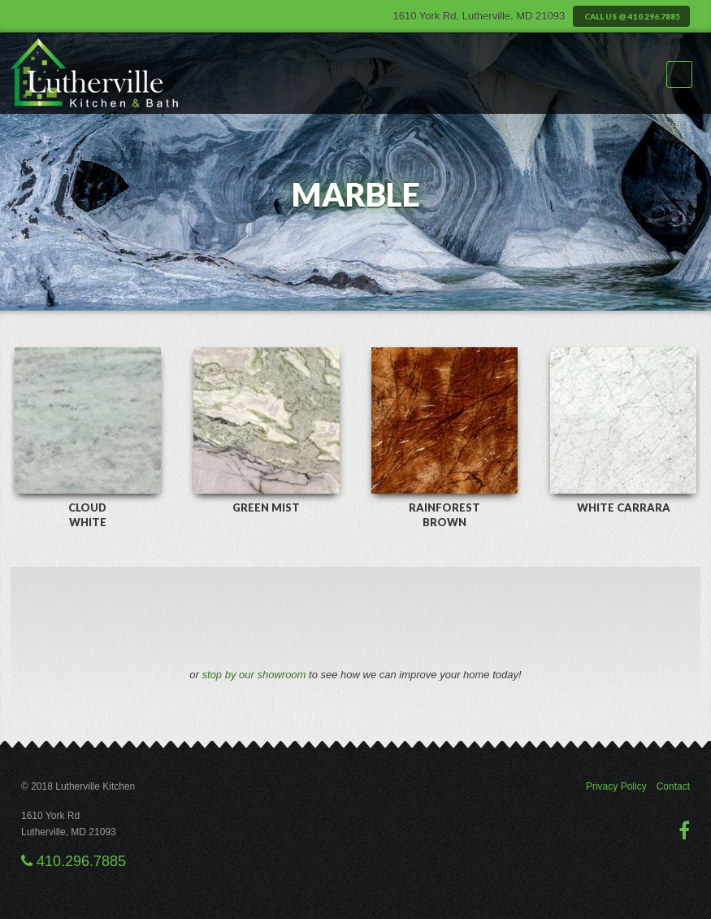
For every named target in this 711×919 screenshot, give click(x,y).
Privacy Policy (616, 786)
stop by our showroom (254, 675)
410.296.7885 (73, 861)
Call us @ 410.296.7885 (631, 16)
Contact (673, 786)
